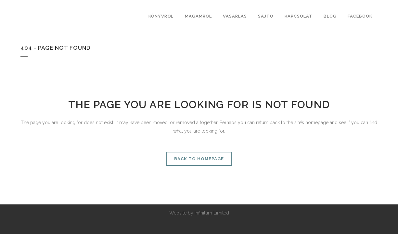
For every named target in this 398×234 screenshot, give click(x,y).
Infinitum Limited (212, 212)
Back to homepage (199, 158)
